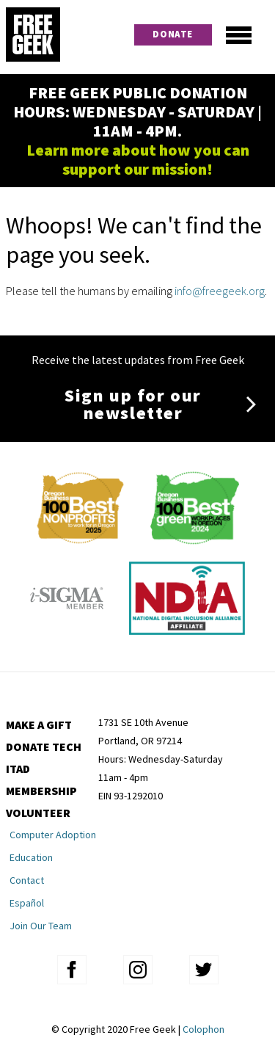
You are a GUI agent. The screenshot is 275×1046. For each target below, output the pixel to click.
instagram (138, 969)
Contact (27, 880)
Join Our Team (41, 925)
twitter (204, 969)
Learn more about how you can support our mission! (137, 159)
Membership (41, 790)
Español (27, 902)
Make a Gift (39, 724)
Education (31, 857)
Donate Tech (43, 746)
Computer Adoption (53, 834)
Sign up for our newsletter (133, 404)
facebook (72, 969)
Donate (173, 34)
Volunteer (38, 812)
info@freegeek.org (220, 290)
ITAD (18, 768)
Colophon (203, 1029)
